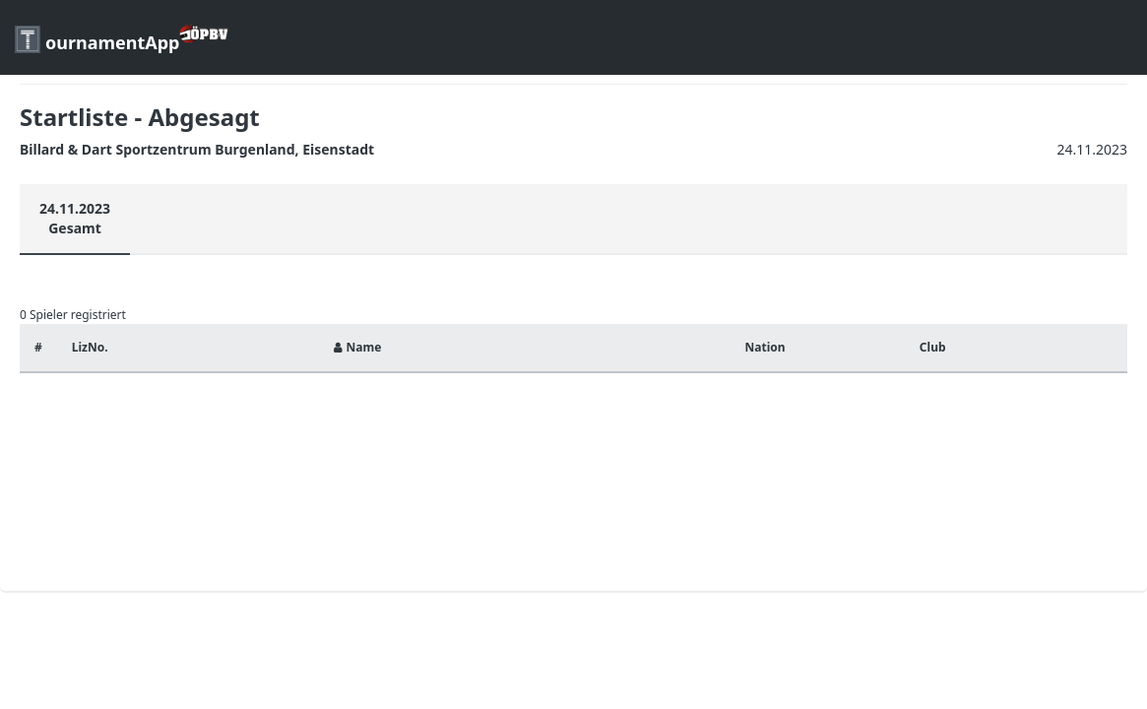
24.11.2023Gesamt (74, 218)
